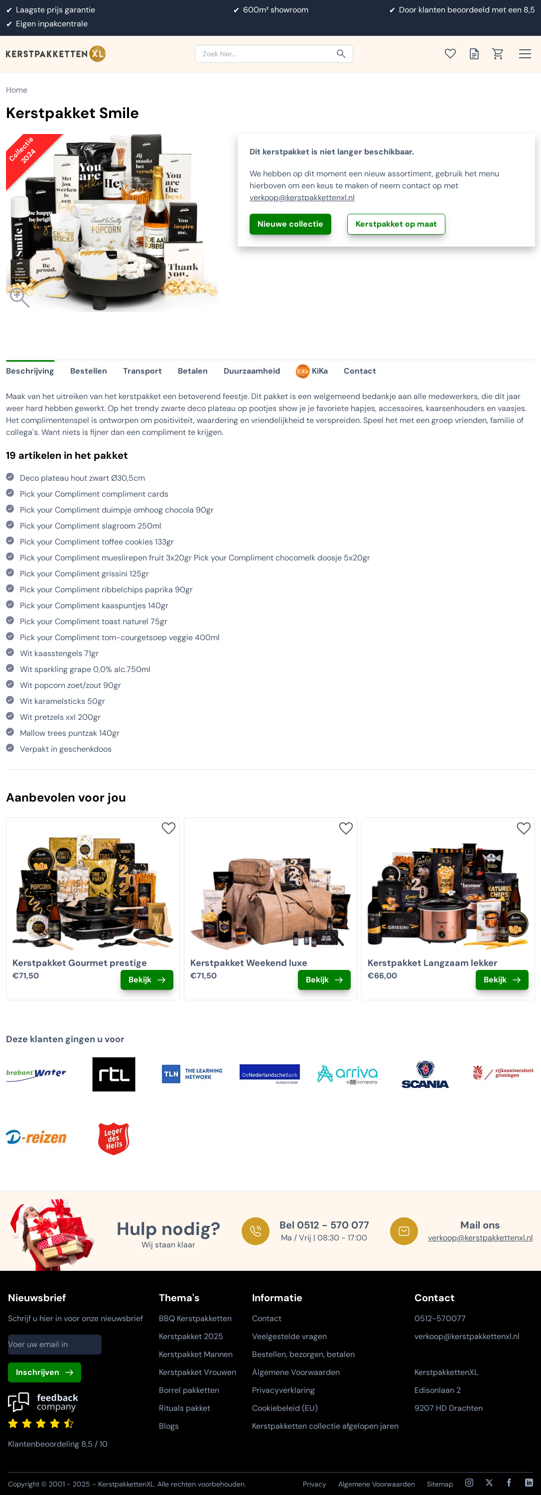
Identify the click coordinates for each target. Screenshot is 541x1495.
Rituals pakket (184, 1408)
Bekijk (140, 979)
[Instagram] (469, 1483)
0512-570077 (440, 1318)
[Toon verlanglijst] (453, 54)
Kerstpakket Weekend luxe (248, 963)
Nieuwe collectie (290, 224)
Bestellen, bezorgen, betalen (303, 1354)
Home (16, 90)
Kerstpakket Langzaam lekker (432, 963)
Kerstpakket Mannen (196, 1354)
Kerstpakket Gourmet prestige (79, 963)
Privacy (314, 1484)
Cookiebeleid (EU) (285, 1408)
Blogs (169, 1426)
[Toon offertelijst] (477, 54)
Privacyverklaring (283, 1390)
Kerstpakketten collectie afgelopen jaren (325, 1426)
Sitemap (440, 1484)
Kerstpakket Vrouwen (197, 1372)
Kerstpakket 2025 (191, 1336)
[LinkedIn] (529, 1483)
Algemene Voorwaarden (296, 1372)
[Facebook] (509, 1483)
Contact (266, 1318)
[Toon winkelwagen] (501, 54)
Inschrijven (37, 1372)
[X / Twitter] (489, 1483)
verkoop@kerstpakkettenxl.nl (302, 197)
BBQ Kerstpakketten (195, 1318)
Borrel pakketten (189, 1390)
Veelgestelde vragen (289, 1336)
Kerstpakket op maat (396, 224)
